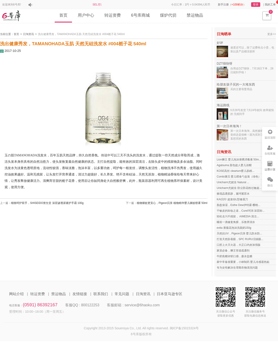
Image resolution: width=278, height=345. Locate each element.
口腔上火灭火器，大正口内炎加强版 (238, 244)
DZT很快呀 (224, 63)
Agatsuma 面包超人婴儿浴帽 (234, 165)
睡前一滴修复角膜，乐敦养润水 (236, 222)
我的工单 (270, 4)
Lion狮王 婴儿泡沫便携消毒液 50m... (239, 159)
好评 (220, 43)
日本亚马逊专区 (169, 294)
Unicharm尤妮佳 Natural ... (233, 182)
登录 (255, 4)
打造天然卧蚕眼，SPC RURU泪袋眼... (240, 239)
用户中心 (86, 15)
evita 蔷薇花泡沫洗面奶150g (234, 227)
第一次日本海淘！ (229, 126)
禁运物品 (195, 15)
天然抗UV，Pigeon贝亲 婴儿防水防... (239, 233)
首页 (63, 15)
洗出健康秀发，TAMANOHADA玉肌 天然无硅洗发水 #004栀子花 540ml (81, 34)
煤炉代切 (168, 15)
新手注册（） (232, 4)
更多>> (271, 34)
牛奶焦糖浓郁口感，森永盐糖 (234, 256)
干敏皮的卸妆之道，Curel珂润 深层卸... (241, 210)
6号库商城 (140, 15)
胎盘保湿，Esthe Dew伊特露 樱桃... (238, 205)
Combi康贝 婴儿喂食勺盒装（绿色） (239, 176)
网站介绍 (16, 294)
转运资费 (112, 15)
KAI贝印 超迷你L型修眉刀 (232, 199)
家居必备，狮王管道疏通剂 (233, 250)
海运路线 (223, 105)
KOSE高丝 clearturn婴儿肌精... (235, 170)
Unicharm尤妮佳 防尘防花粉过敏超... (239, 188)
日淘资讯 (28, 34)
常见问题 (122, 294)
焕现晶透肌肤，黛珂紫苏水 (233, 193)
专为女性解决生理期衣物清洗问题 (237, 267)
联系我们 (100, 294)
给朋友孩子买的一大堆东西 (236, 84)
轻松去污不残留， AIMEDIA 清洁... (238, 216)
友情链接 (79, 294)
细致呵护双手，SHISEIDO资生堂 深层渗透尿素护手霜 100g (47, 203)
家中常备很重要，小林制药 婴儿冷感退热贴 (243, 262)
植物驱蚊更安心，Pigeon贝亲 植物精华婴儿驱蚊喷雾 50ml (172, 203)
